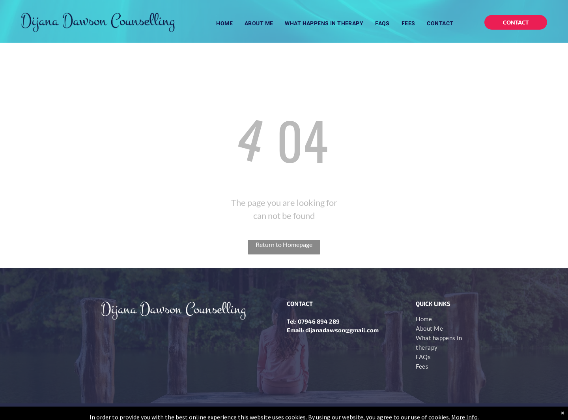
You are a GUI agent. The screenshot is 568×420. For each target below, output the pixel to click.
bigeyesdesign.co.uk (446, 411)
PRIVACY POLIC (188, 411)
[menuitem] (224, 23)
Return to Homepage (284, 244)
